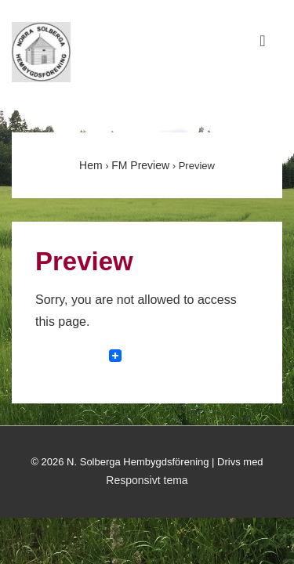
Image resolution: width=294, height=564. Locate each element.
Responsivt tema (146, 480)
